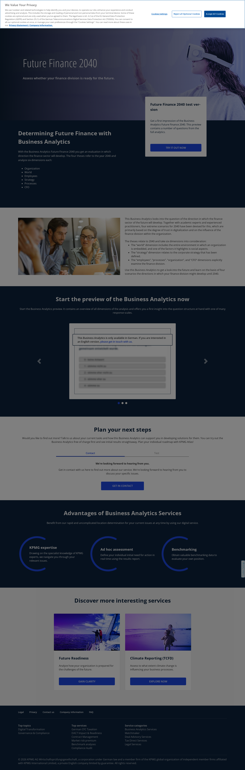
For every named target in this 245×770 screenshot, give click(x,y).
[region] (122, 14)
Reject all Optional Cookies (187, 13)
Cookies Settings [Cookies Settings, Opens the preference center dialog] (159, 13)
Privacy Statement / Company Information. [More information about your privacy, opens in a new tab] (31, 25)
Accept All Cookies (215, 13)
